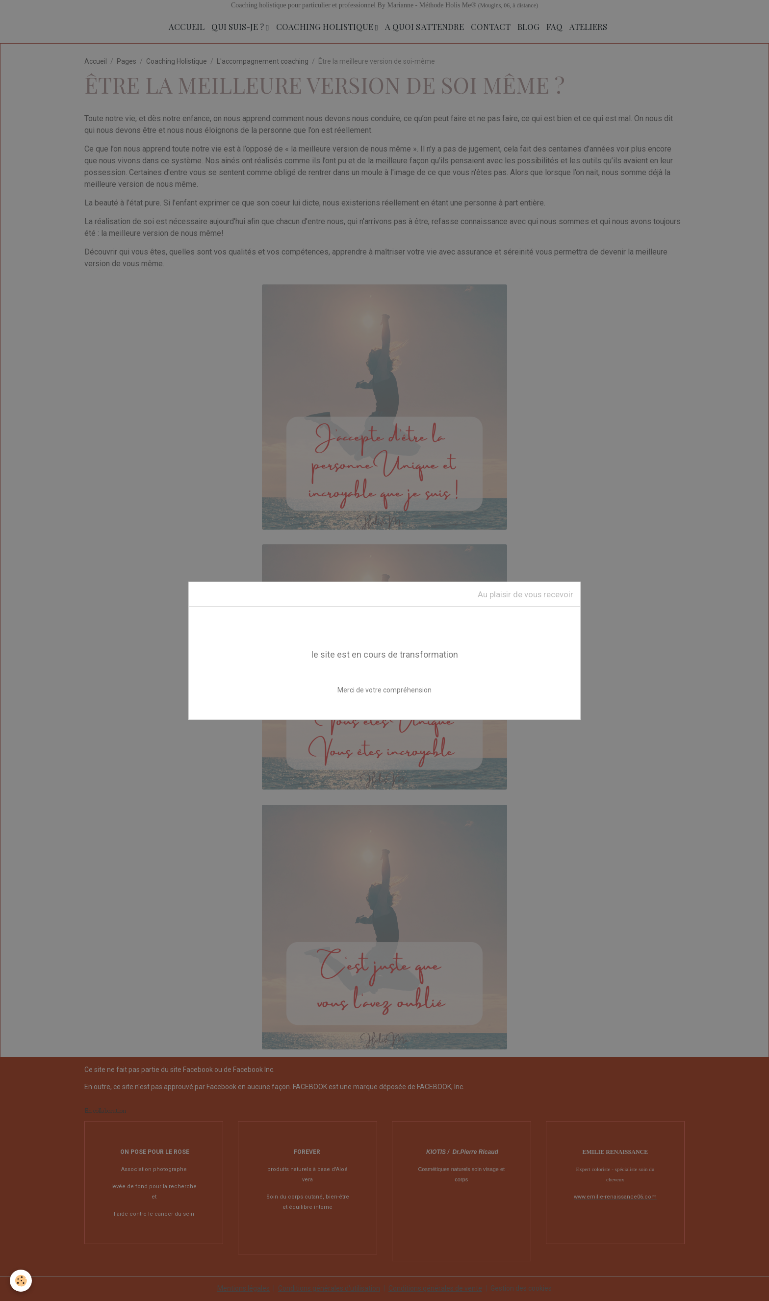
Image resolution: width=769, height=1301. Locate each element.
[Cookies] (21, 1281)
